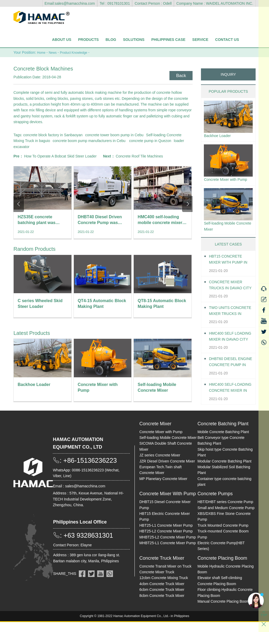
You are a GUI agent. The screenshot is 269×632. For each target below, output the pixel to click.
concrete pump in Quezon (150, 140)
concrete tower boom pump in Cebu (114, 135)
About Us (61, 39)
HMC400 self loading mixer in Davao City (228, 346)
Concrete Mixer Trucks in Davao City (228, 295)
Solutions (133, 39)
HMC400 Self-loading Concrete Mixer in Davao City (230, 398)
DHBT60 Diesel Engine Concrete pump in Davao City (230, 372)
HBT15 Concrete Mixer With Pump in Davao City (228, 269)
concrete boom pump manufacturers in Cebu (89, 140)
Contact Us (227, 39)
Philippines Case (168, 39)
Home (42, 52)
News (54, 52)
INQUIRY (228, 74)
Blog (111, 39)
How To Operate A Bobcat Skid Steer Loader (60, 156)
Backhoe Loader (219, 136)
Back (180, 75)
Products (88, 39)
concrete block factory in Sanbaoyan (53, 135)
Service (200, 39)
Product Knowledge (78, 52)
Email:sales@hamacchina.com (70, 3)
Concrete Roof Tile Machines (139, 156)
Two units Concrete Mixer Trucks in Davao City (228, 320)
